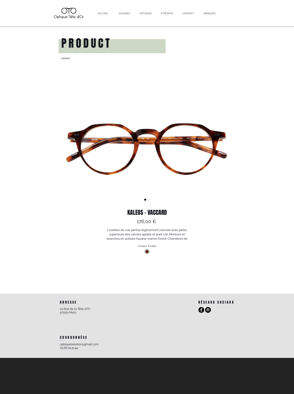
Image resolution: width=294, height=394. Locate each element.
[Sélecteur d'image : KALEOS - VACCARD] (145, 199)
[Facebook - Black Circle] (201, 310)
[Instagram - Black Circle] (208, 310)
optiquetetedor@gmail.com (79, 344)
